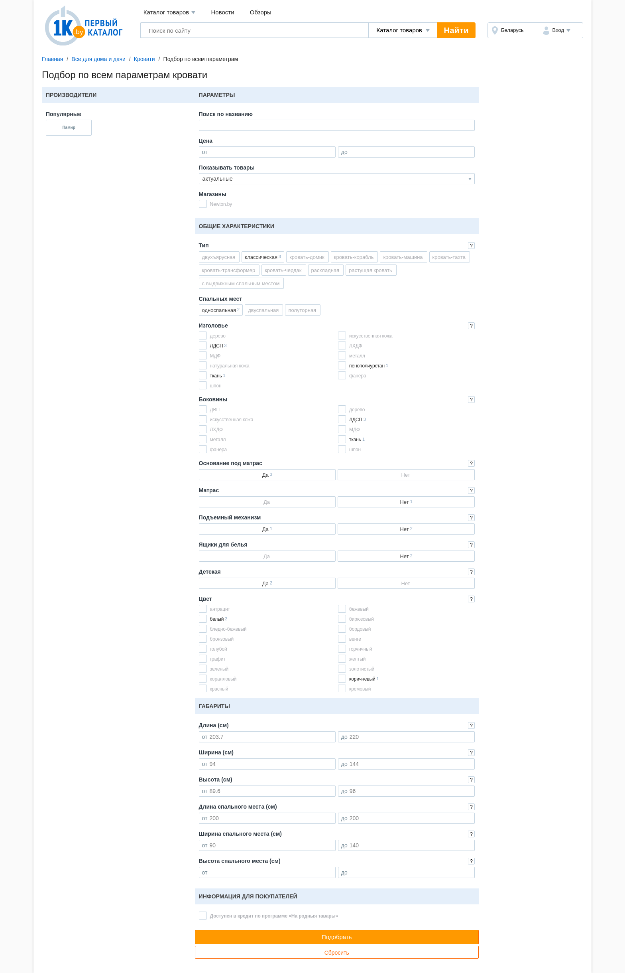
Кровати (144, 59)
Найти (456, 30)
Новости (222, 12)
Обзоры (260, 12)
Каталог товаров (169, 12)
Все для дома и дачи (98, 59)
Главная (52, 59)
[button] (561, 30)
